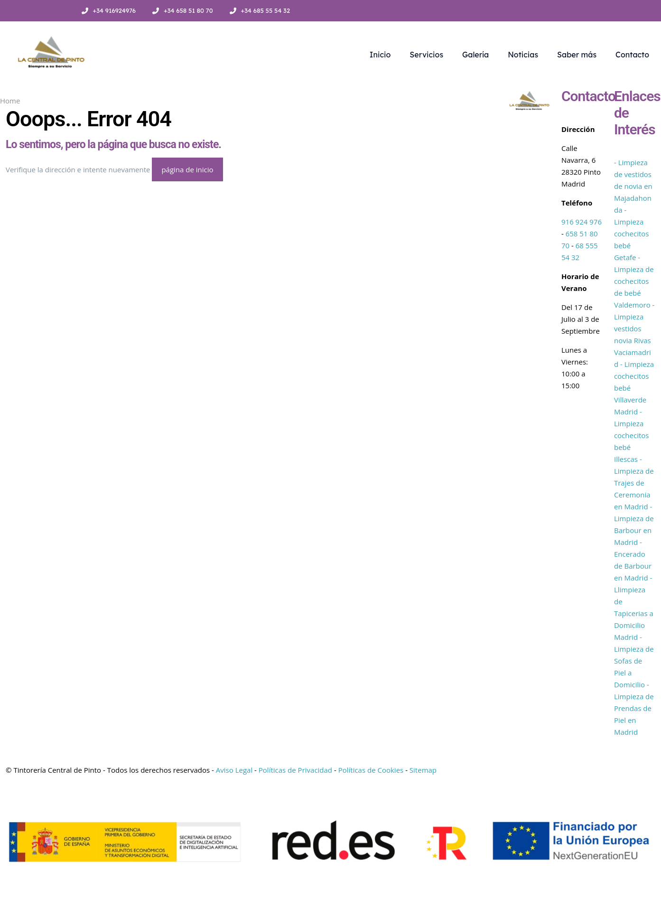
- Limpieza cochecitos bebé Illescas (631, 435)
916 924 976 (581, 221)
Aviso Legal (234, 770)
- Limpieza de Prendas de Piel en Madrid (634, 708)
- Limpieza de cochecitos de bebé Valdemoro (634, 281)
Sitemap (423, 770)
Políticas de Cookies (371, 770)
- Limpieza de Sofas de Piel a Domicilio (634, 660)
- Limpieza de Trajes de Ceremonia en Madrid (634, 482)
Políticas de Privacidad (295, 770)
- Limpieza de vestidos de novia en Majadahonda (633, 186)
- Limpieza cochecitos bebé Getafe (631, 233)
